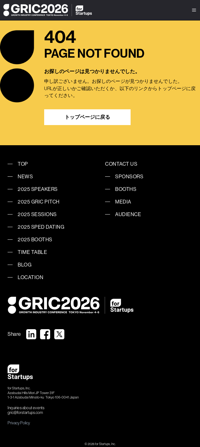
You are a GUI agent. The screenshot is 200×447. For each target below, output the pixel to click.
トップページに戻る (87, 117)
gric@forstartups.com (25, 413)
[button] (194, 10)
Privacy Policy (19, 423)
